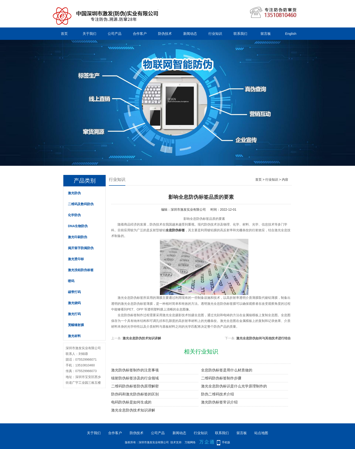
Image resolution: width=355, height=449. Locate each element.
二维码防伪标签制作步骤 (221, 378)
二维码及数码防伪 (81, 204)
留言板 (266, 33)
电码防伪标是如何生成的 (131, 402)
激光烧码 (74, 303)
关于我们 (89, 33)
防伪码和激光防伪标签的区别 (135, 394)
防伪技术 (165, 33)
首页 (64, 33)
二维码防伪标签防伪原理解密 (135, 386)
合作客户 (140, 33)
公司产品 (114, 33)
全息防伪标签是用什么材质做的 (226, 370)
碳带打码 (74, 292)
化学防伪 (74, 215)
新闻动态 (190, 33)
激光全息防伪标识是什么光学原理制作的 (234, 386)
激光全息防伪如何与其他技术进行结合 (263, 338)
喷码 (71, 281)
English (290, 33)
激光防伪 (74, 193)
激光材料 (74, 336)
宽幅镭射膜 (76, 325)
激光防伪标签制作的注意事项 (135, 370)
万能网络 (190, 442)
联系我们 (240, 33)
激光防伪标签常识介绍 (219, 402)
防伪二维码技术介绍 (217, 394)
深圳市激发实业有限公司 (188, 209)
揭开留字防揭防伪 (81, 248)
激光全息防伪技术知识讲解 (142, 338)
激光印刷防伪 (77, 237)
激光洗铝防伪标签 (81, 270)
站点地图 (261, 433)
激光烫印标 (76, 259)
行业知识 (215, 33)
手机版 (226, 442)
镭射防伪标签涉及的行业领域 (135, 378)
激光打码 (74, 314)
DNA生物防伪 (78, 226)
